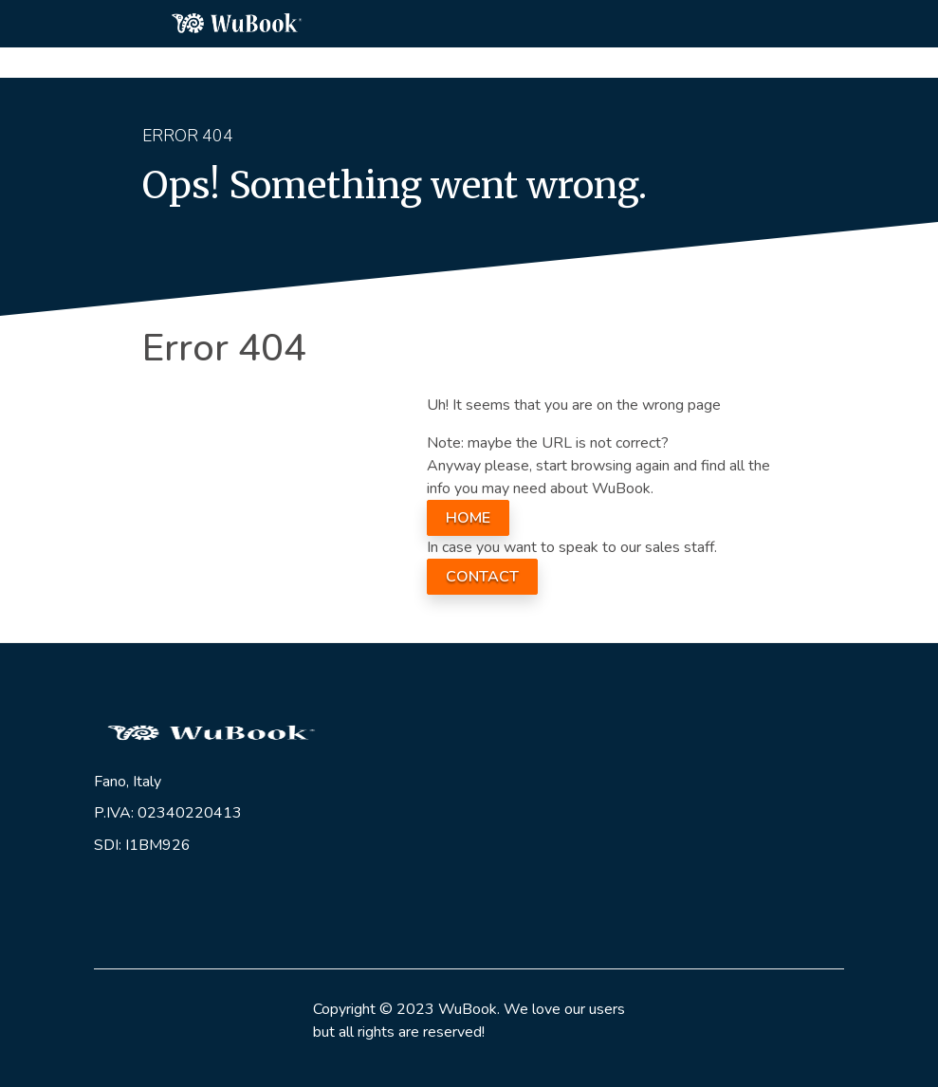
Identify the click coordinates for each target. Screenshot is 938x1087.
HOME (468, 517)
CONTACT (482, 576)
